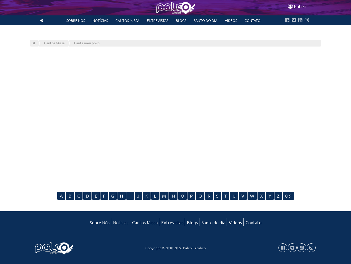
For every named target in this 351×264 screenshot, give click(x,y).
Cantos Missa (127, 20)
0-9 (288, 195)
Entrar (297, 6)
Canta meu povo (86, 43)
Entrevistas (157, 20)
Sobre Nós (75, 20)
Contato (253, 20)
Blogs (181, 20)
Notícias (100, 20)
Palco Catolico (194, 248)
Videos (231, 20)
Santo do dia (205, 20)
